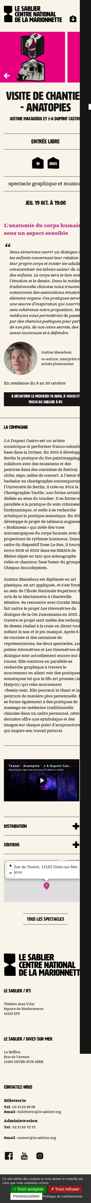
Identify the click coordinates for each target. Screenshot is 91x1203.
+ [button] (10, 866)
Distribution (15, 826)
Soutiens (11, 844)
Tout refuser (65, 1189)
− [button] (10, 873)
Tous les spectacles (45, 919)
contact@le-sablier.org (36, 1138)
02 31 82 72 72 (24, 1127)
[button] (84, 76)
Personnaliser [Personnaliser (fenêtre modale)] (26, 1196)
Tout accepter (28, 1189)
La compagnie (16, 427)
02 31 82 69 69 (23, 1107)
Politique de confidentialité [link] (62, 1196)
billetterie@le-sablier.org (39, 1112)
